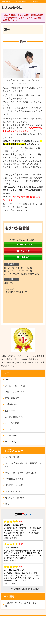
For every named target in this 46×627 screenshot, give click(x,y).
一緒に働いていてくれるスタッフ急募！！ (20, 604)
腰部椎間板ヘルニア (14, 485)
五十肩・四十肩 (12, 457)
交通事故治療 (11, 404)
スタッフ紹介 (11, 435)
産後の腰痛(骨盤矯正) (14, 479)
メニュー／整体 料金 (15, 386)
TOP (7, 380)
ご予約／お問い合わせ (15, 417)
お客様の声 (10, 411)
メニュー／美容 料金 (15, 392)
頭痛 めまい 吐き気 (15, 491)
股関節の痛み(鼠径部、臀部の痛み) (20, 473)
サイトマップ (11, 442)
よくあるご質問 (12, 423)
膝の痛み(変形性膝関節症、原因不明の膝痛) (23, 465)
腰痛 (7, 504)
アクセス (9, 429)
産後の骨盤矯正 (12, 398)
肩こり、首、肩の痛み (15, 498)
